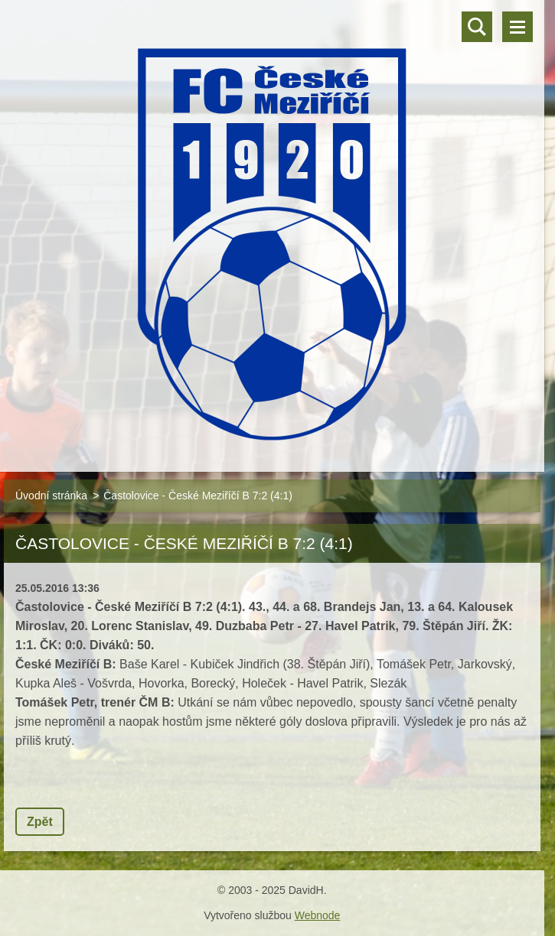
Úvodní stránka (51, 495)
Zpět (40, 821)
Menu (517, 26)
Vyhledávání (477, 26)
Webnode (318, 915)
